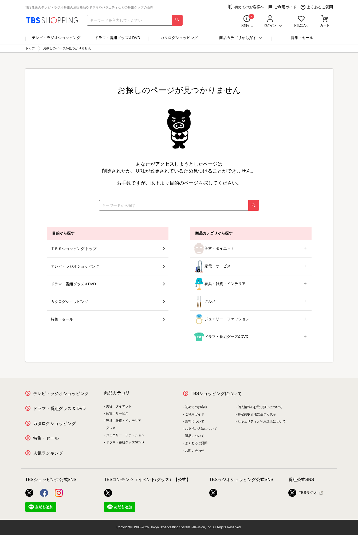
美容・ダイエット (251, 249)
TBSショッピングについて (216, 393)
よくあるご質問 (317, 7)
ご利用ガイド (282, 7)
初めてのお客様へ (246, 7)
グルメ (251, 302)
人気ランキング (48, 453)
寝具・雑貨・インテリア (251, 284)
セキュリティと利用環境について (262, 421)
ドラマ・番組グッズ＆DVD (117, 38)
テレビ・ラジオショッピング (56, 38)
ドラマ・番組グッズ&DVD (251, 337)
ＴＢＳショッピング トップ (108, 249)
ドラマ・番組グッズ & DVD (59, 408)
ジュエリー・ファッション (251, 319)
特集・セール (302, 38)
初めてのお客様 (196, 407)
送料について (194, 421)
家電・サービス (251, 266)
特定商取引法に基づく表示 (257, 414)
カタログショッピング (179, 38)
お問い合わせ (194, 450)
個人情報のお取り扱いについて (260, 407)
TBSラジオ (302, 493)
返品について (194, 436)
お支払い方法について (201, 429)
